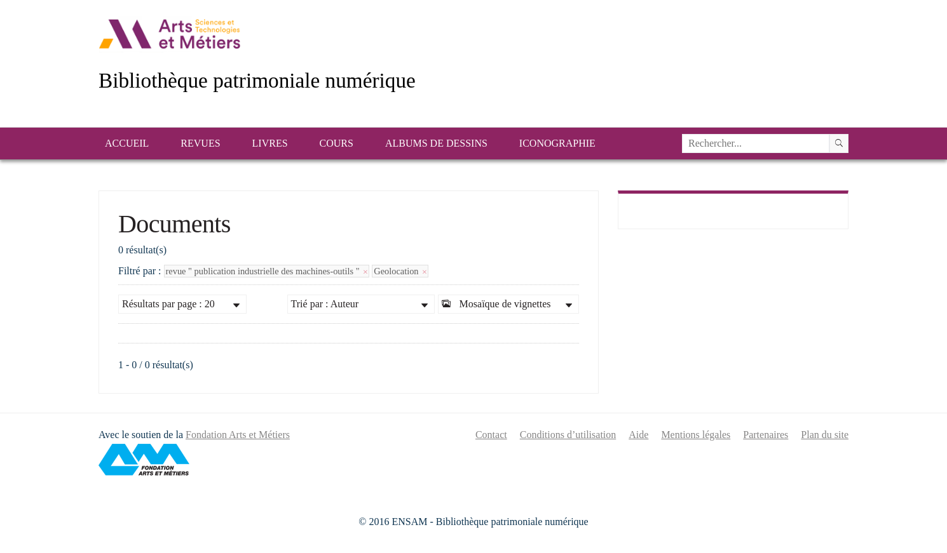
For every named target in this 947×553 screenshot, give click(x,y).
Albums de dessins (436, 143)
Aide (638, 434)
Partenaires (765, 434)
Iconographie (557, 143)
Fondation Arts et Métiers (238, 434)
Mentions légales (695, 434)
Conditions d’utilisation (568, 434)
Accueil (127, 143)
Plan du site (824, 434)
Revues (200, 143)
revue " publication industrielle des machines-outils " (267, 271)
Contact (491, 434)
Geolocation (400, 271)
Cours (336, 143)
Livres (270, 143)
